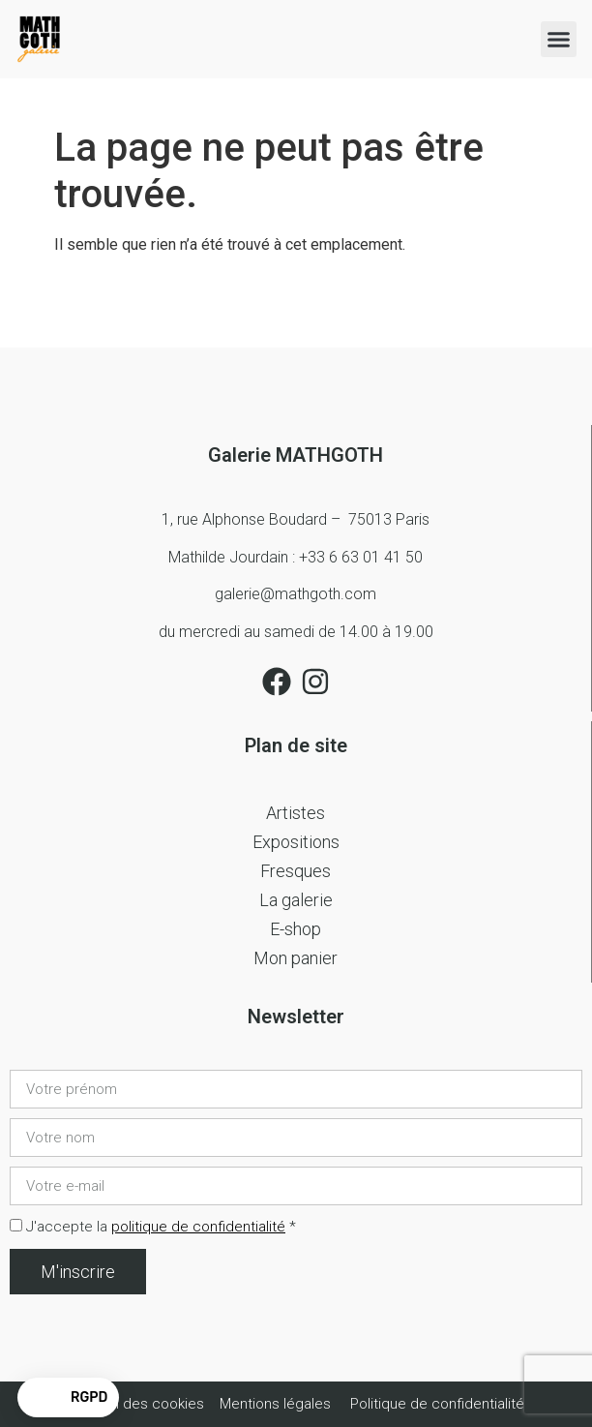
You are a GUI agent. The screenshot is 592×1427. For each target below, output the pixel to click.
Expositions (296, 842)
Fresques (295, 871)
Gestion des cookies (138, 1403)
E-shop (295, 929)
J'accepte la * (161, 1226)
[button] (559, 39)
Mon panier (295, 958)
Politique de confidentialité (437, 1403)
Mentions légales (275, 1403)
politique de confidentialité (198, 1226)
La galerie (296, 900)
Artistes (295, 813)
